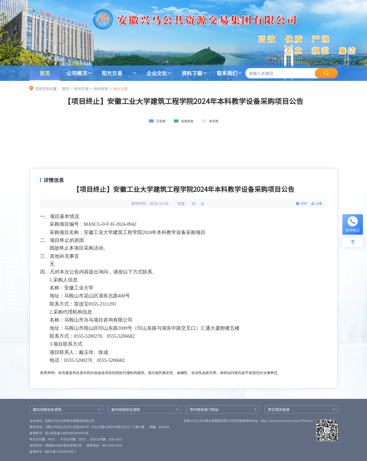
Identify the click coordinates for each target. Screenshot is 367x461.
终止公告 (120, 88)
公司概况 (77, 73)
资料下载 (192, 73)
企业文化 (156, 73)
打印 (304, 203)
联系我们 (227, 73)
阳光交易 (112, 73)
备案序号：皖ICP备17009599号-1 (53, 451)
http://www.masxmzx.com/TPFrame (287, 420)
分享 (319, 203)
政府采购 (101, 88)
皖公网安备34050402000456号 (67, 433)
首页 (45, 73)
